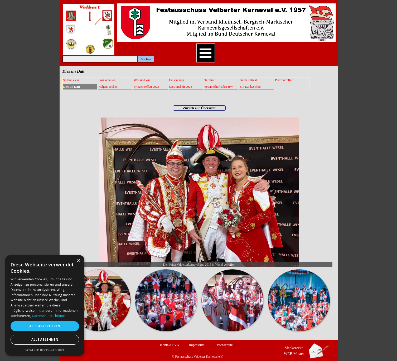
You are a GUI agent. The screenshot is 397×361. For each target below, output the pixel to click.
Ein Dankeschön (250, 87)
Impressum (197, 345)
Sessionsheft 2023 (180, 87)
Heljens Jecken (108, 87)
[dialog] (44, 305)
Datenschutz (224, 345)
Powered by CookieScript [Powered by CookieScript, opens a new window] (45, 350)
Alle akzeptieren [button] (44, 326)
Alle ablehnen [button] (44, 339)
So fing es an (71, 80)
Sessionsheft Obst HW (219, 87)
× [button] (78, 261)
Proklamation (107, 80)
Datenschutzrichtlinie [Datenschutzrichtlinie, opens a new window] (48, 316)
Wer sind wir (142, 80)
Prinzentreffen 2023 (146, 87)
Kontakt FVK (169, 345)
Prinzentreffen (284, 80)
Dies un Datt (71, 87)
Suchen (146, 59)
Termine (210, 80)
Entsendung (176, 80)
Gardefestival (248, 80)
